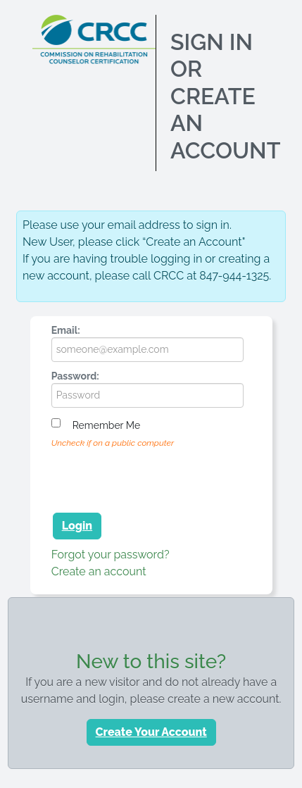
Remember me (106, 425)
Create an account (98, 571)
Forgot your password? (110, 554)
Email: (65, 330)
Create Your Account (151, 732)
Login (77, 525)
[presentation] (158, 478)
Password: (75, 376)
